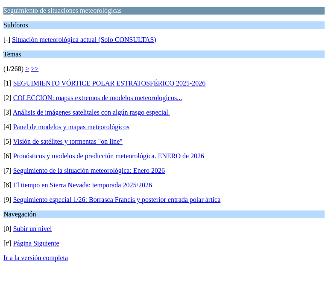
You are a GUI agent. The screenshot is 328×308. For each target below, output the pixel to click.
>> (34, 68)
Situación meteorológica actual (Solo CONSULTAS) (84, 39)
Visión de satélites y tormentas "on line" (68, 141)
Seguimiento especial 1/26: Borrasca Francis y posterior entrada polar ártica (117, 199)
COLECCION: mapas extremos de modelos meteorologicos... (97, 97)
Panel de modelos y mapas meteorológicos (71, 126)
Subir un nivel (32, 228)
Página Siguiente (36, 243)
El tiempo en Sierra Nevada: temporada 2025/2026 (82, 185)
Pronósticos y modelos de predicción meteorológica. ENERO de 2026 (108, 156)
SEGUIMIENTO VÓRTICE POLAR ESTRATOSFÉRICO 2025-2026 (109, 83)
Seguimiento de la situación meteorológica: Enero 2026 (89, 170)
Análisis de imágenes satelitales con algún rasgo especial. (91, 112)
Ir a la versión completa (35, 257)
